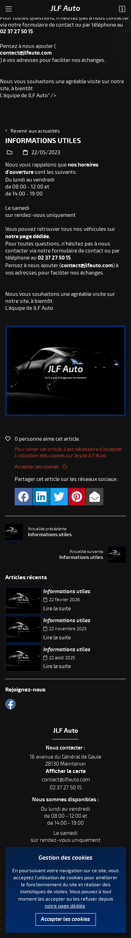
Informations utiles (66, 591)
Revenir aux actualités (35, 131)
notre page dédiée (65, 906)
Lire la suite (57, 608)
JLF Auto (65, 8)
